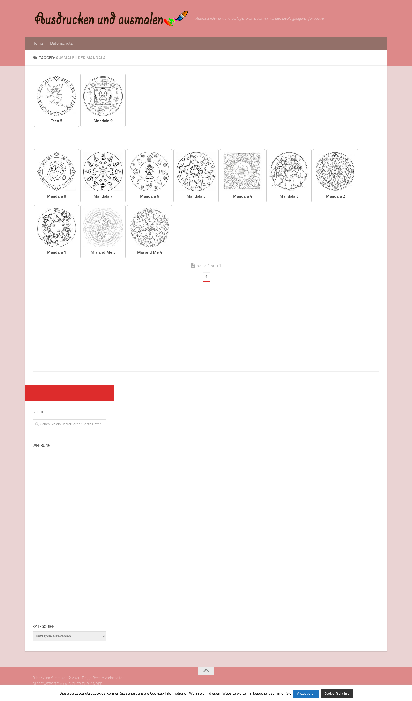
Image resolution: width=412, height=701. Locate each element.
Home (37, 43)
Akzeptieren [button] (306, 693)
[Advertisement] (256, 110)
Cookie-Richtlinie (337, 693)
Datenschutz (61, 43)
